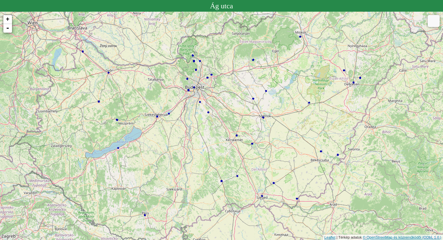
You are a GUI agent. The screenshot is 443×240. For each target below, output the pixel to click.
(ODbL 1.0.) (431, 237)
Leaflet (330, 237)
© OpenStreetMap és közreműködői (392, 237)
